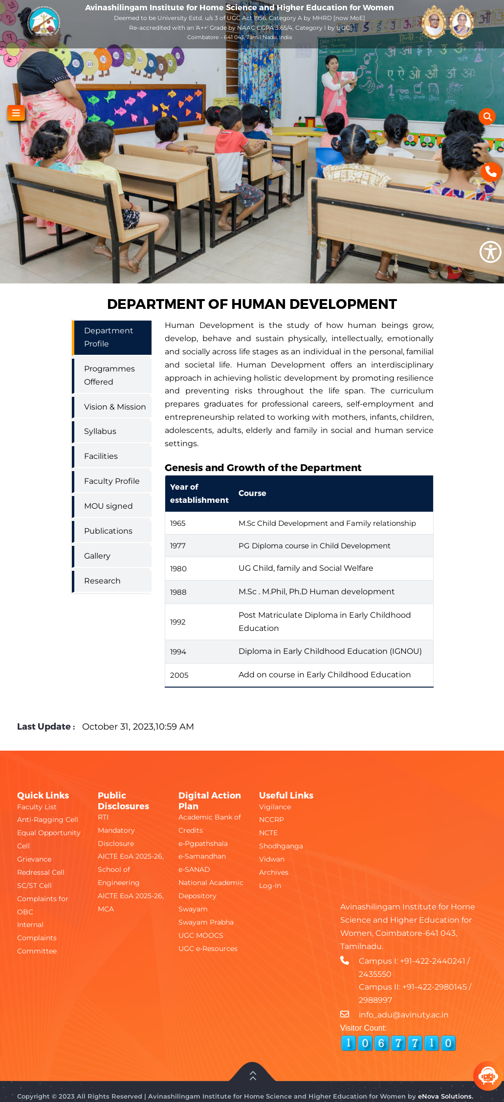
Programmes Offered (109, 375)
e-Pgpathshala (203, 843)
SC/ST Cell (34, 885)
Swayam (193, 909)
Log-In (270, 885)
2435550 (375, 974)
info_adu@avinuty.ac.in (404, 1014)
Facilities (101, 456)
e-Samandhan (202, 856)
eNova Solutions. (445, 1096)
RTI (103, 817)
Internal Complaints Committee (37, 937)
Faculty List (37, 806)
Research (102, 580)
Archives (273, 872)
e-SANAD (194, 869)
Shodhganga (281, 846)
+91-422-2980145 (434, 987)
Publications (108, 531)
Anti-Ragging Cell (47, 819)
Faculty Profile (112, 481)
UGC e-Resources (208, 948)
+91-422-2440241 (432, 961)
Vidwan (272, 859)
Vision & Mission (115, 406)
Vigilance (275, 806)
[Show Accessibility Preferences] (490, 251)
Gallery (97, 556)
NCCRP (271, 819)
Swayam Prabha (206, 922)
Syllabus (100, 431)
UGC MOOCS (200, 935)
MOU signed (108, 506)
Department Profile (108, 337)
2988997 (375, 1000)
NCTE (268, 832)
